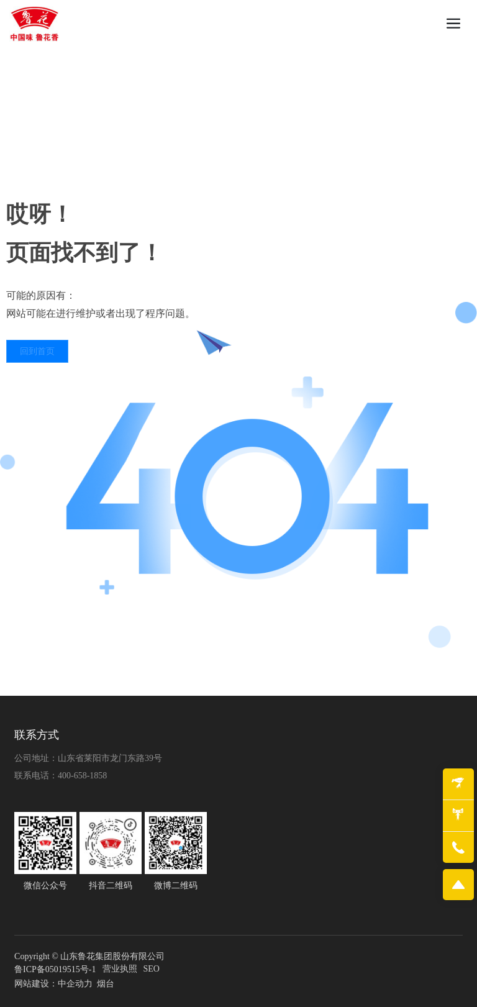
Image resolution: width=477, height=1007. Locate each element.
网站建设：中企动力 (53, 983)
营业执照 (119, 968)
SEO (151, 968)
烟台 (105, 983)
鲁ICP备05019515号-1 (55, 969)
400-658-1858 (82, 775)
